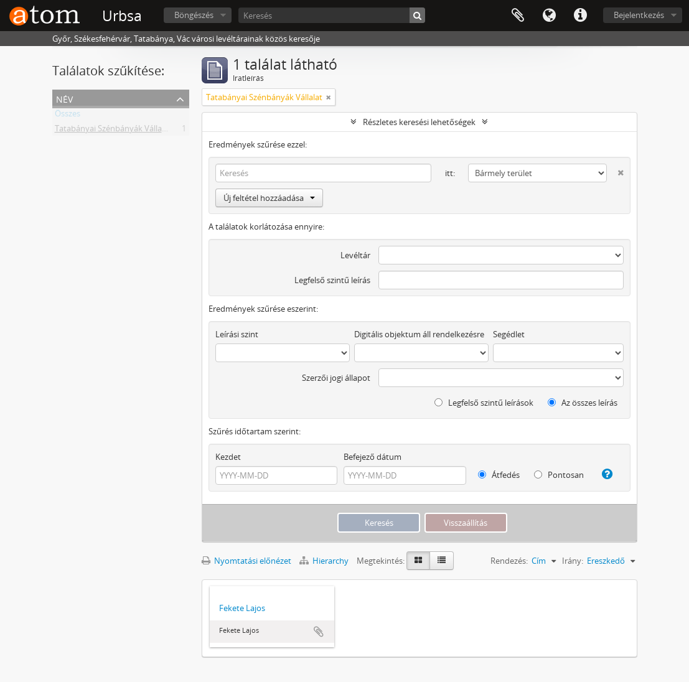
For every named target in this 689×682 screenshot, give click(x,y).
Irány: (572, 560)
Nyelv (549, 15)
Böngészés (193, 15)
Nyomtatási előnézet (246, 560)
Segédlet (509, 334)
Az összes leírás (582, 402)
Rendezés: (509, 560)
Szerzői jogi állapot (336, 377)
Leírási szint (236, 334)
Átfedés (499, 474)
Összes (67, 115)
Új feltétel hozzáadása (269, 197)
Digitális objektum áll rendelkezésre (419, 334)
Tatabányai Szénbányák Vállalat (113, 130)
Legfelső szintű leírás (332, 280)
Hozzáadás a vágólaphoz (318, 631)
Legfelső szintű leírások (483, 402)
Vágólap (517, 15)
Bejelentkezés (639, 15)
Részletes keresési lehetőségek (419, 122)
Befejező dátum (372, 456)
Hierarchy (324, 560)
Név (64, 98)
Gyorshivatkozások (580, 15)
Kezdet (228, 456)
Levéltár (355, 255)
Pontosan (559, 474)
